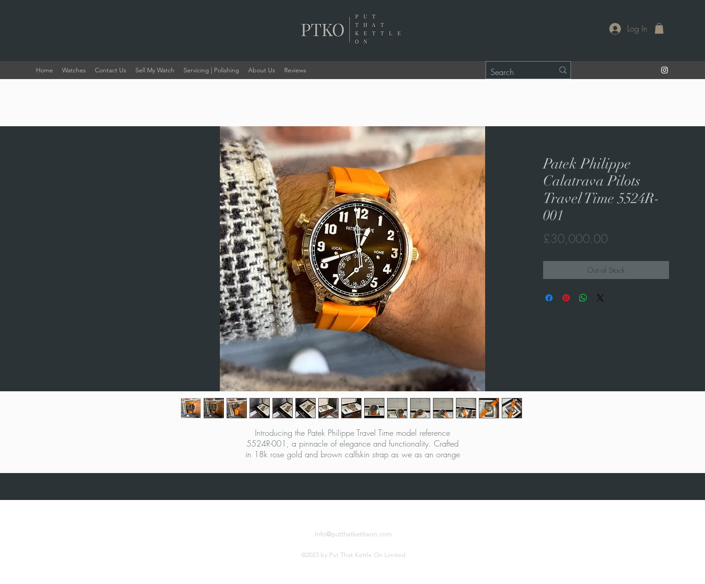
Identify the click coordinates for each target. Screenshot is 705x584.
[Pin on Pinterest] (566, 297)
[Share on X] (600, 297)
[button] (659, 28)
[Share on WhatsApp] (583, 297)
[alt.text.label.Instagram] (664, 70)
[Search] (515, 72)
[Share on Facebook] (549, 297)
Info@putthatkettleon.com (353, 534)
